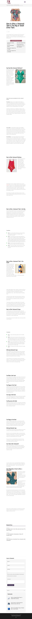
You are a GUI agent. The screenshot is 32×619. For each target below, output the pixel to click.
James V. (17, 29)
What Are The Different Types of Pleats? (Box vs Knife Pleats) (17, 608)
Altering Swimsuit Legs (20, 44)
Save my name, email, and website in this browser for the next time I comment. (15, 575)
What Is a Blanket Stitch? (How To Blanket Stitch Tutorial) (16, 598)
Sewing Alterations (12, 29)
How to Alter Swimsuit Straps (21, 42)
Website (8, 569)
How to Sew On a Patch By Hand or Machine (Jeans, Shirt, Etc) (17, 603)
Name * (8, 561)
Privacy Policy (13, 614)
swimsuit (7, 184)
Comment (9, 579)
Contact (20, 614)
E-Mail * (8, 565)
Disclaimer (16, 614)
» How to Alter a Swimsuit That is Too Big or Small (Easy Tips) (14, 5)
